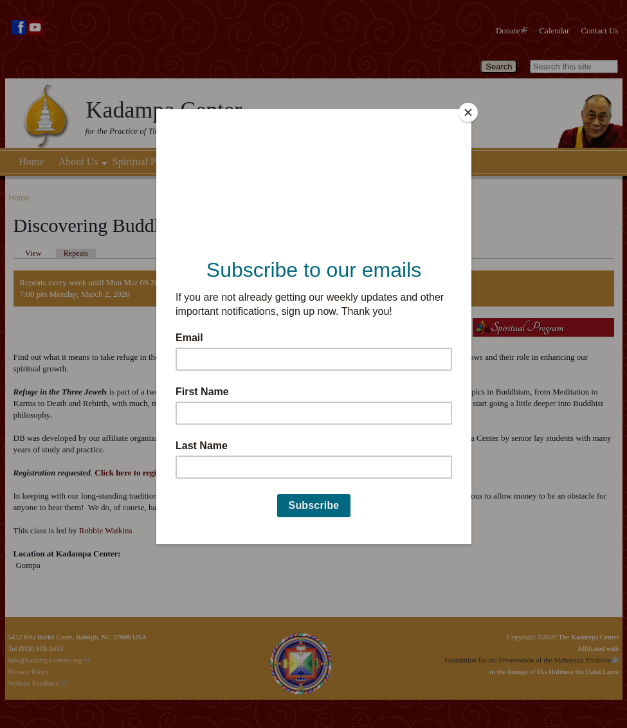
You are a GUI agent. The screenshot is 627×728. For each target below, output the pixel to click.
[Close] (468, 112)
